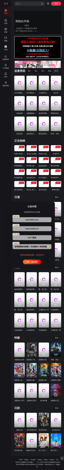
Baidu (26, 459)
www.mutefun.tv (32, 229)
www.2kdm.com (32, 220)
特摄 (17, 337)
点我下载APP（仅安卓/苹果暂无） (37, 57)
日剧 (17, 408)
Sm (57, 459)
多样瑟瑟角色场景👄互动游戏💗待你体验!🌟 (32, 247)
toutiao (51, 459)
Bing (45, 459)
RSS (20, 459)
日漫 (17, 197)
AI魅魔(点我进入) (38, 50)
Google (33, 459)
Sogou (40, 459)
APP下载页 (32, 238)
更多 (57, 197)
